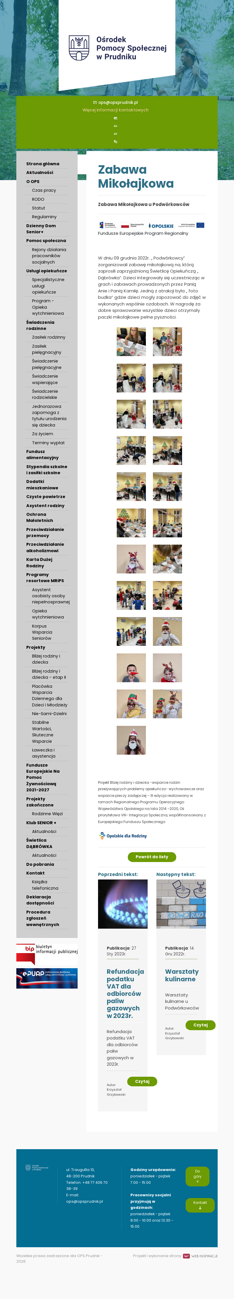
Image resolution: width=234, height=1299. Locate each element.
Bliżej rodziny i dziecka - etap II (49, 674)
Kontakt (35, 873)
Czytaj (142, 1081)
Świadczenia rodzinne (40, 325)
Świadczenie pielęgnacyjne (47, 364)
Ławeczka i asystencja (43, 753)
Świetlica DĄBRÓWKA (39, 843)
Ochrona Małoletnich (39, 517)
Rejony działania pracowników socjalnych (49, 256)
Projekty (35, 647)
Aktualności (39, 172)
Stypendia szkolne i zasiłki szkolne (46, 470)
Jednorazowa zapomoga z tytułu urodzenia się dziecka (49, 416)
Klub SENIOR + (41, 823)
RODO (38, 199)
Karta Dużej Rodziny (39, 562)
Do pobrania (40, 864)
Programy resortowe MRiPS (45, 578)
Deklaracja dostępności (40, 900)
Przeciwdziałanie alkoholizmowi (45, 547)
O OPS (32, 181)
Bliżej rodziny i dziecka (46, 659)
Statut (38, 208)
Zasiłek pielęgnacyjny (46, 349)
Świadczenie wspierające (45, 379)
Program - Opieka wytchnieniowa (48, 307)
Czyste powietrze (45, 497)
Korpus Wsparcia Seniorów (42, 632)
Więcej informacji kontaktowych (116, 110)
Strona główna (42, 164)
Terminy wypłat (48, 443)
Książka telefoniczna (45, 885)
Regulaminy (44, 217)
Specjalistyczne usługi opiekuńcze (48, 286)
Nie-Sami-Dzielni (49, 714)
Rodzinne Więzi (47, 814)
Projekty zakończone (40, 802)
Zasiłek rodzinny (48, 337)
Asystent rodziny (45, 506)
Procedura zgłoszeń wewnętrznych (42, 918)
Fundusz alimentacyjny (42, 455)
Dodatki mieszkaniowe (42, 485)
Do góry (197, 1176)
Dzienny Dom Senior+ (41, 229)
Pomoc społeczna (46, 241)
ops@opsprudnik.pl (115, 102)
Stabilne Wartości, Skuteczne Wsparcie (42, 731)
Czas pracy (44, 190)
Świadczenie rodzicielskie (45, 394)
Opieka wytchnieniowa (48, 614)
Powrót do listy (152, 857)
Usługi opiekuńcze (46, 271)
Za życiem (42, 434)
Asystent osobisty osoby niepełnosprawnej (50, 596)
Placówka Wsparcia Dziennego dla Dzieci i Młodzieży (49, 695)
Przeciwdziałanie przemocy (45, 533)
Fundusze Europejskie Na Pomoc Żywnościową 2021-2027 (43, 777)
